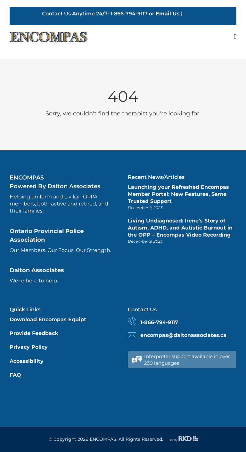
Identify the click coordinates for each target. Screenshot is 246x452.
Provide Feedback (34, 333)
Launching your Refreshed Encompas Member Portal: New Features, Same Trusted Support (178, 194)
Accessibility (27, 361)
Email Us (168, 14)
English (194, 14)
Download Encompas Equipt (48, 319)
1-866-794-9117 (159, 322)
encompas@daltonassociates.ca (183, 335)
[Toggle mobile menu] (235, 36)
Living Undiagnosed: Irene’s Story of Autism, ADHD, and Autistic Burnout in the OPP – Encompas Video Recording (180, 228)
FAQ (15, 375)
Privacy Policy (29, 347)
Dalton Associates (37, 270)
